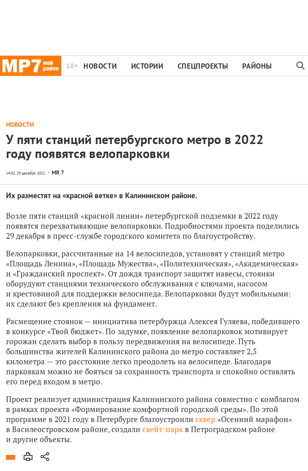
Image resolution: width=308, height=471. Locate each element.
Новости (100, 66)
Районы (257, 66)
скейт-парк (162, 429)
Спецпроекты (203, 66)
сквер (205, 419)
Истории (147, 66)
